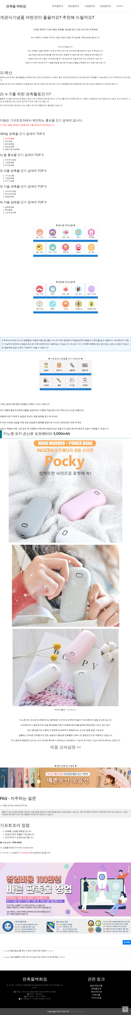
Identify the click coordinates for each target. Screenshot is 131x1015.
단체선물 (96, 995)
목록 (127, 942)
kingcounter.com (76, 1011)
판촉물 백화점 (16, 6)
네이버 (6, 853)
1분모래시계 (96, 991)
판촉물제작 (57, 6)
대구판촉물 (9, 139)
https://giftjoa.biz (25, 847)
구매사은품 (96, 998)
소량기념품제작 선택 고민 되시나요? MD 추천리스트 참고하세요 (34, 957)
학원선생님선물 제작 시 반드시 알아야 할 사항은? (28, 950)
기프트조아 (71, 709)
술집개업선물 (96, 985)
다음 (13, 853)
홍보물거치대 (76, 344)
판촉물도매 (96, 988)
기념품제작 (89, 6)
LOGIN (119, 6)
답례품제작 (105, 6)
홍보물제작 (73, 6)
